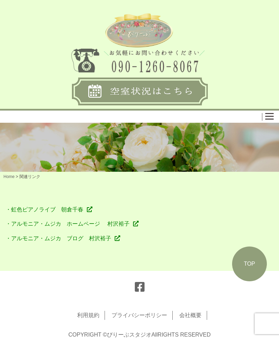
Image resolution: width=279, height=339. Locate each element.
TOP (249, 264)
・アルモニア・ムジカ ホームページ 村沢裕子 (67, 224)
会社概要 (190, 315)
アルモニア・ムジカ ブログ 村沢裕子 (61, 238)
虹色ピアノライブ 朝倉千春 (47, 209)
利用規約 (88, 315)
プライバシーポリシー (139, 315)
